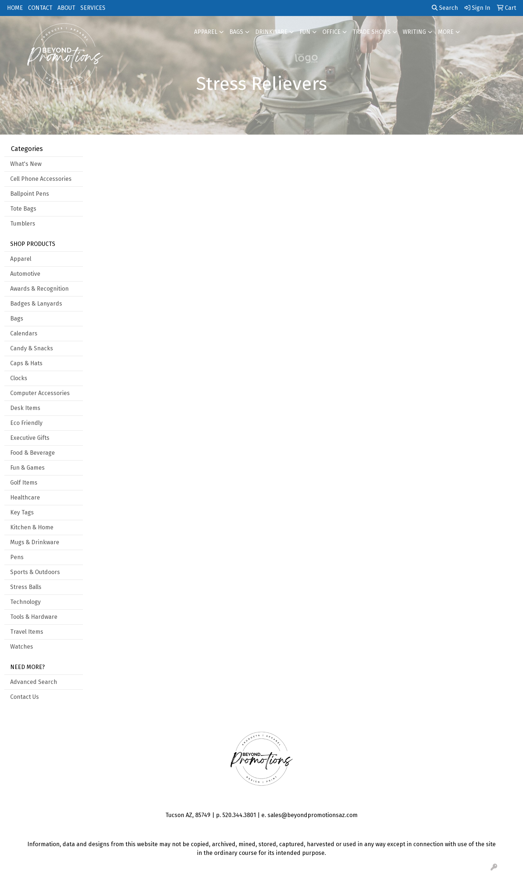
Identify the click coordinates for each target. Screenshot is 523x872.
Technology (25, 601)
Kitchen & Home (31, 527)
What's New (25, 163)
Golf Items (23, 482)
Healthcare (25, 497)
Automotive (25, 273)
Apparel (205, 31)
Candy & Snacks (31, 348)
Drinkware (271, 31)
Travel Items (26, 631)
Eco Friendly (26, 422)
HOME (15, 7)
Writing (414, 31)
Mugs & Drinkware (34, 542)
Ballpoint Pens (29, 193)
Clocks (18, 378)
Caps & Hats (26, 363)
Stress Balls (25, 587)
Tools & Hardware (33, 616)
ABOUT (66, 7)
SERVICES (92, 7)
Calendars (23, 333)
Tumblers (22, 223)
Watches (21, 646)
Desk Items (25, 408)
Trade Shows (372, 31)
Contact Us (24, 696)
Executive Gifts (29, 437)
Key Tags (22, 512)
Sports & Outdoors (35, 572)
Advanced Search (33, 681)
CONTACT (40, 7)
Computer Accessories (40, 393)
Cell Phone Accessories (41, 178)
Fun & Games (27, 467)
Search (445, 7)
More (446, 31)
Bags (236, 31)
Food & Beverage (32, 452)
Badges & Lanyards (36, 303)
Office (331, 31)
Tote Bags (23, 208)
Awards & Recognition (39, 288)
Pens (17, 557)
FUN (304, 31)
